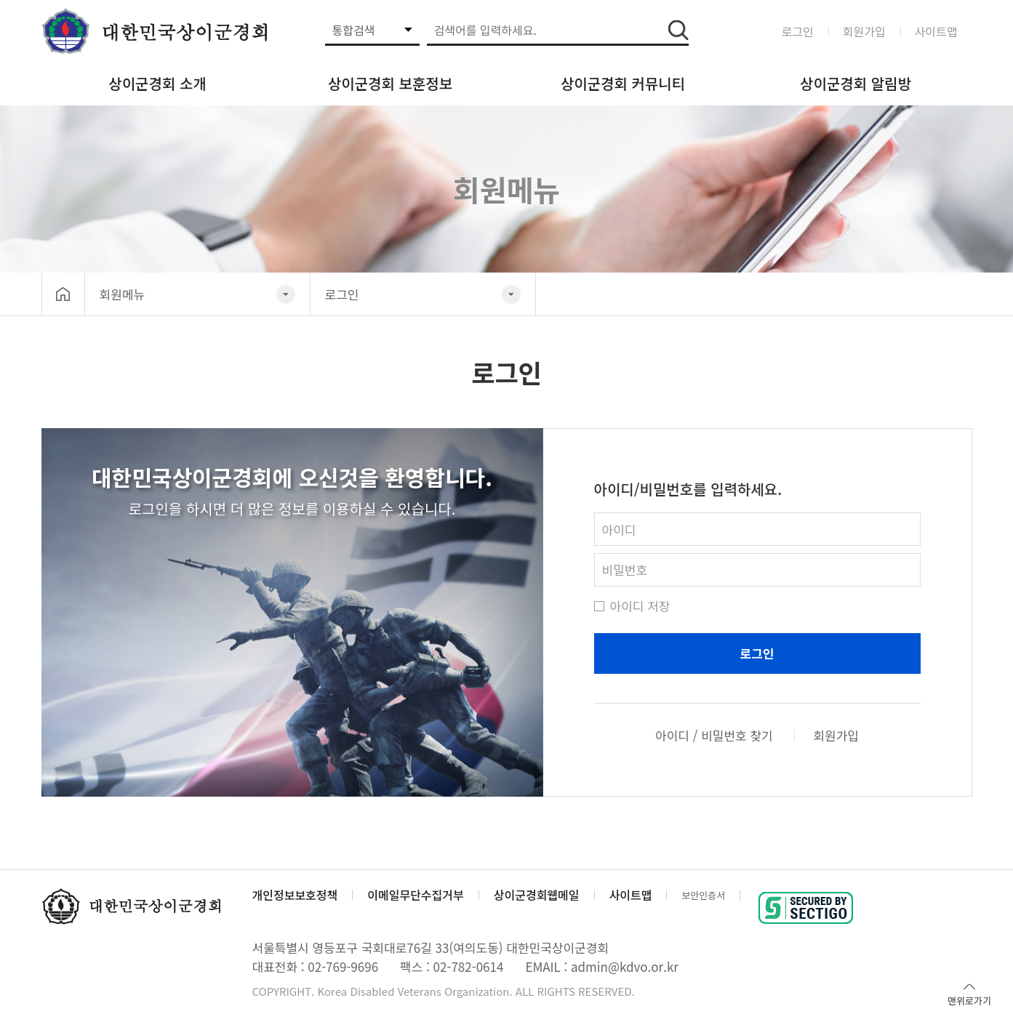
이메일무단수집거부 (415, 894)
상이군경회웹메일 (537, 894)
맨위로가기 (969, 993)
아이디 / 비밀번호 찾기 (714, 735)
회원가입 (864, 31)
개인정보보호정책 (295, 894)
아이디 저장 (632, 606)
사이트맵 (936, 31)
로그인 (798, 31)
